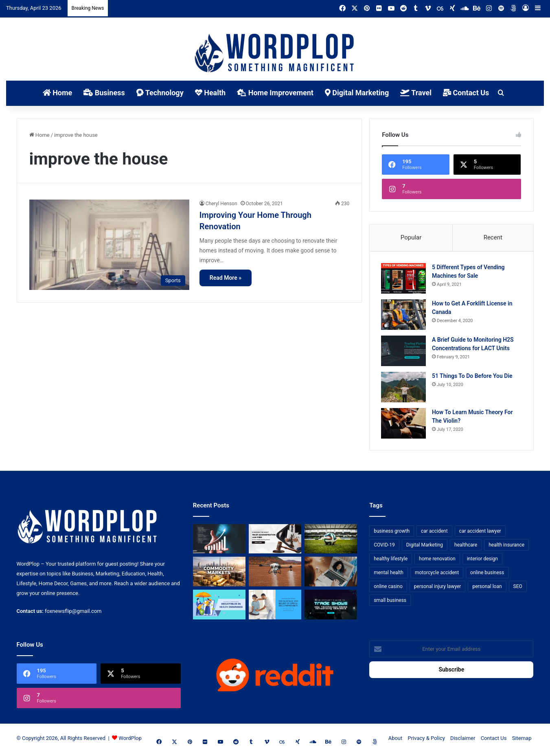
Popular (411, 237)
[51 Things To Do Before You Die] (404, 388)
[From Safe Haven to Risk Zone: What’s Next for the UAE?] (219, 573)
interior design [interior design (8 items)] (482, 560)
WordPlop (129, 740)
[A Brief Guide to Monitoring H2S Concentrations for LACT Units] (404, 351)
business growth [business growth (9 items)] (392, 533)
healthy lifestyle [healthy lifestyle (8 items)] (391, 560)
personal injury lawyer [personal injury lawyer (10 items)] (437, 588)
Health (210, 92)
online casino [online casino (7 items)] (388, 588)
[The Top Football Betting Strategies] (331, 540)
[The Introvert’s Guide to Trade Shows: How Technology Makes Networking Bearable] (331, 606)
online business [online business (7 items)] (487, 574)
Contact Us (466, 92)
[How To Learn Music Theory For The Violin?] (404, 424)
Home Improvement (275, 92)
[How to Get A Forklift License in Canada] (404, 315)
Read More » (225, 277)
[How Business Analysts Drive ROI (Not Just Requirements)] (219, 540)
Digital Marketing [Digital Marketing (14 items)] (424, 546)
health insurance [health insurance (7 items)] (506, 546)
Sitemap (522, 740)
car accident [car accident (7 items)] (434, 533)
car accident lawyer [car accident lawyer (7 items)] (480, 533)
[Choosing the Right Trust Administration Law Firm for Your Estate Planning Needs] (275, 540)
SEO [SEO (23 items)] (517, 588)
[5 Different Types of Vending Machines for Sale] (404, 279)
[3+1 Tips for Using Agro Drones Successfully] (275, 573)
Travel (416, 92)
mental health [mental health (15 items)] (388, 574)
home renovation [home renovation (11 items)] (437, 560)
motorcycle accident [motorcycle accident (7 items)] (437, 574)
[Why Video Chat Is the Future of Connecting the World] (331, 573)
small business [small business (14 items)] (390, 602)
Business (104, 92)
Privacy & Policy (426, 740)
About (395, 740)
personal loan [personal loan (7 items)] (487, 588)
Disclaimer (462, 740)
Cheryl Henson (221, 203)
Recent (493, 237)
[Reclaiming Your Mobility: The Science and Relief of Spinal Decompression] (275, 606)
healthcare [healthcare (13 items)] (465, 546)
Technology (160, 92)
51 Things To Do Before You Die (473, 376)
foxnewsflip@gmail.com (73, 613)
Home (57, 92)
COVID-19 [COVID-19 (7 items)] (384, 546)
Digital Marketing (357, 92)
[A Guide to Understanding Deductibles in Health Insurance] (219, 606)
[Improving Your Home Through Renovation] (109, 245)
